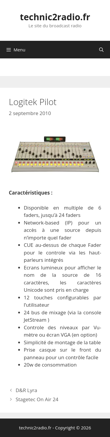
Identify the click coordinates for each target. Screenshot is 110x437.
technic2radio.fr (55, 17)
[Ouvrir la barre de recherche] (101, 49)
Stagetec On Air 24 (37, 399)
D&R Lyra (26, 390)
